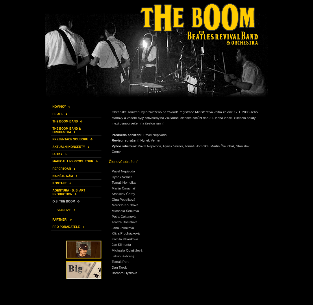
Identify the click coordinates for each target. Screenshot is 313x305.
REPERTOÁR (62, 168)
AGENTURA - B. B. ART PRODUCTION (69, 192)
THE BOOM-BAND (65, 121)
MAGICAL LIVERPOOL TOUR (73, 161)
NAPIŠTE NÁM (63, 176)
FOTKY (58, 154)
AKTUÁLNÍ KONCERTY (69, 146)
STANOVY (64, 210)
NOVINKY (59, 106)
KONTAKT (60, 183)
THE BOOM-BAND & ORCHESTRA (67, 130)
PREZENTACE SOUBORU (70, 139)
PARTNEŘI (60, 219)
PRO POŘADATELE (66, 226)
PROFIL (58, 114)
